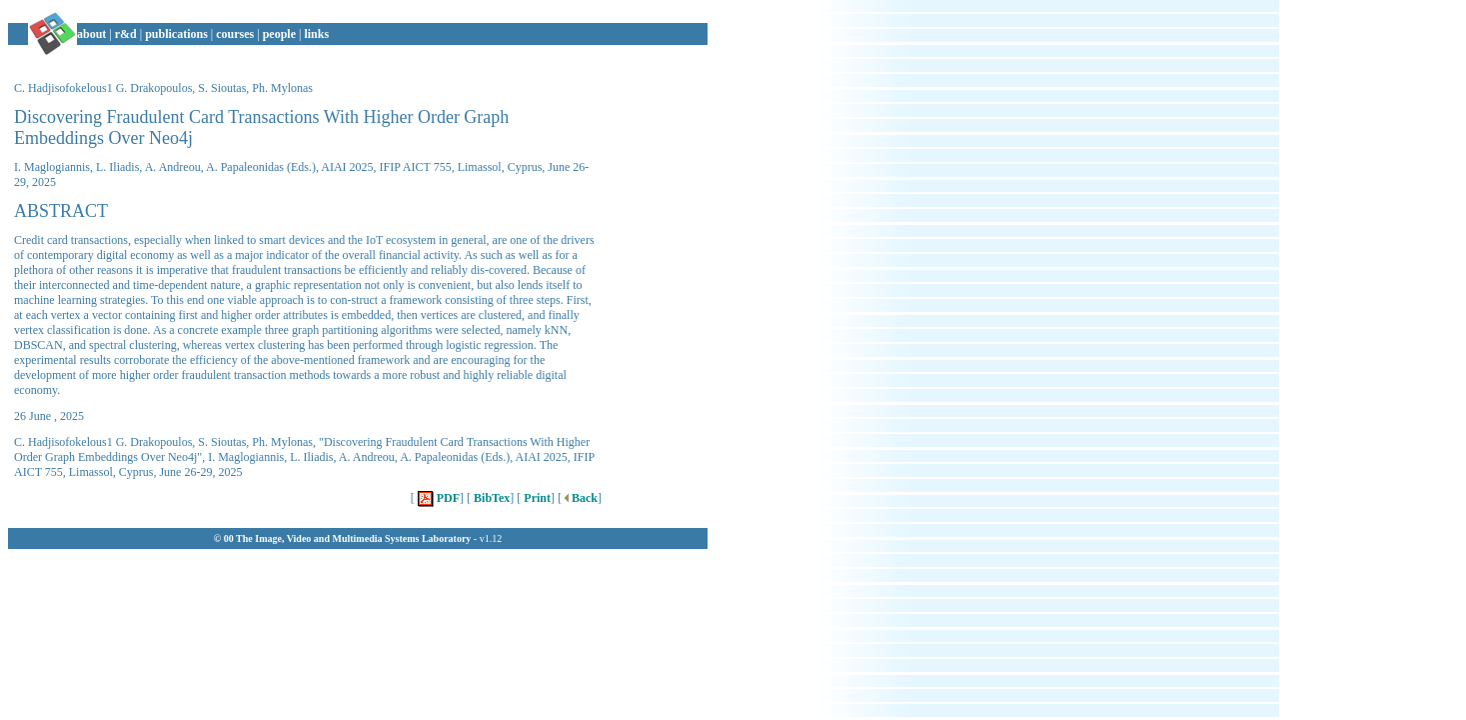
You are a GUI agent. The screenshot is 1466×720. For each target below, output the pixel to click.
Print (536, 498)
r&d (126, 34)
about (91, 34)
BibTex (490, 498)
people (279, 34)
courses (235, 34)
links (316, 34)
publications (176, 34)
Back (580, 498)
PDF (437, 498)
